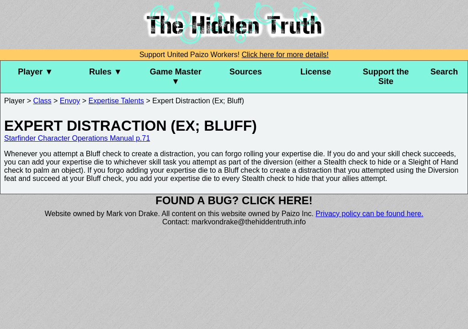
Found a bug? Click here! (234, 200)
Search (444, 71)
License (315, 71)
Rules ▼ (105, 71)
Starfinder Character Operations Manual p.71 (77, 138)
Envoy (70, 101)
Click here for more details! (285, 54)
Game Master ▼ (176, 76)
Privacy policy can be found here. (370, 214)
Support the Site (386, 76)
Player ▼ (35, 71)
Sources (245, 71)
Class (42, 101)
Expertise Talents (116, 101)
